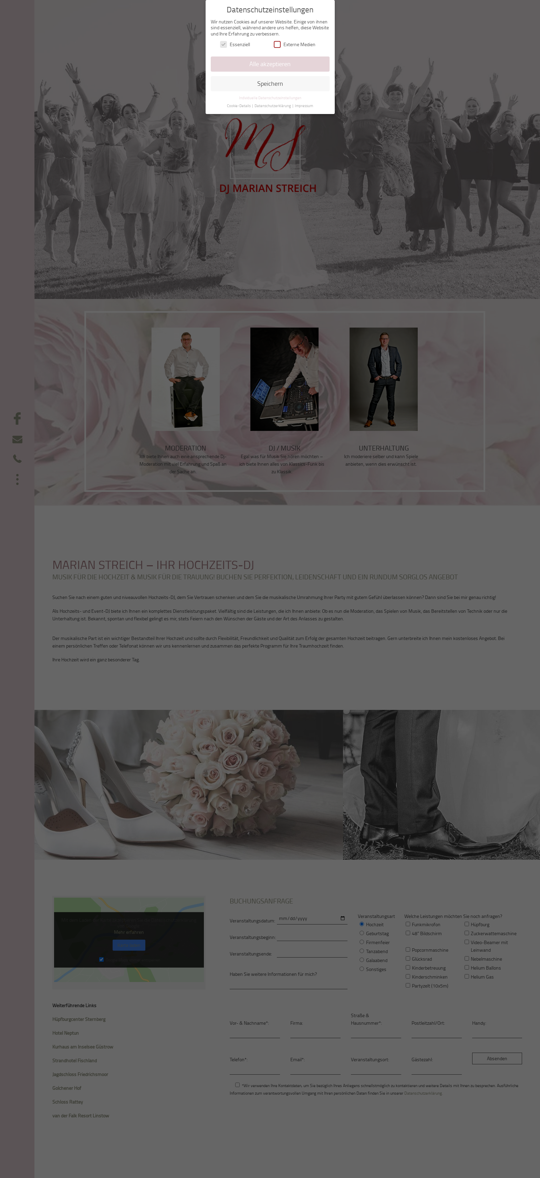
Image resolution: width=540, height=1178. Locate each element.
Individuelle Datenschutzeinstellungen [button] (270, 97)
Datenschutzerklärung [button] (273, 105)
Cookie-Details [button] (239, 105)
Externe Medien (294, 44)
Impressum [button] (304, 105)
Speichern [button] (270, 83)
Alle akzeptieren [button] (270, 63)
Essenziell (235, 44)
